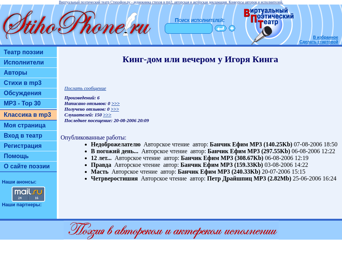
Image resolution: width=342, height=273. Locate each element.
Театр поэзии (23, 52)
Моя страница (25, 125)
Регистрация (23, 146)
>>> (115, 103)
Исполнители (24, 62)
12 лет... (101, 158)
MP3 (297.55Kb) (268, 151)
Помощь (16, 156)
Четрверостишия (114, 178)
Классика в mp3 (27, 114)
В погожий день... (114, 151)
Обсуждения (22, 93)
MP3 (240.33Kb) (238, 171)
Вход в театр (23, 135)
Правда (101, 165)
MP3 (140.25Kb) (271, 144)
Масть (100, 171)
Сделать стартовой (319, 41)
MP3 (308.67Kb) (242, 158)
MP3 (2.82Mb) (273, 178)
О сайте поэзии (27, 166)
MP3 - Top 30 (22, 103)
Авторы (15, 72)
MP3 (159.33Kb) (241, 165)
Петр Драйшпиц (229, 178)
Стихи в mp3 (23, 83)
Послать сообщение (85, 88)
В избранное (325, 37)
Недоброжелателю (116, 144)
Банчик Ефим (229, 144)
